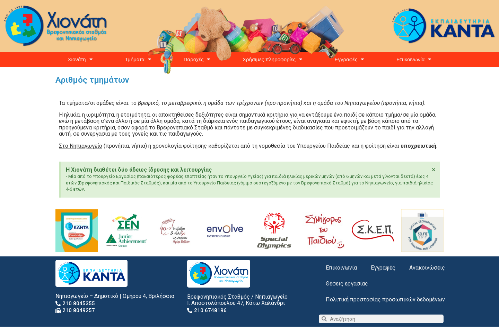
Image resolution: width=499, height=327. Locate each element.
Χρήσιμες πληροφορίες (272, 59)
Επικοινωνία (413, 59)
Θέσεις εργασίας (347, 283)
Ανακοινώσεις (427, 267)
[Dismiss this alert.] (434, 169)
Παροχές (197, 59)
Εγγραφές (349, 59)
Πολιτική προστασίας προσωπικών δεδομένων (385, 299)
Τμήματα (138, 59)
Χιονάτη (80, 59)
